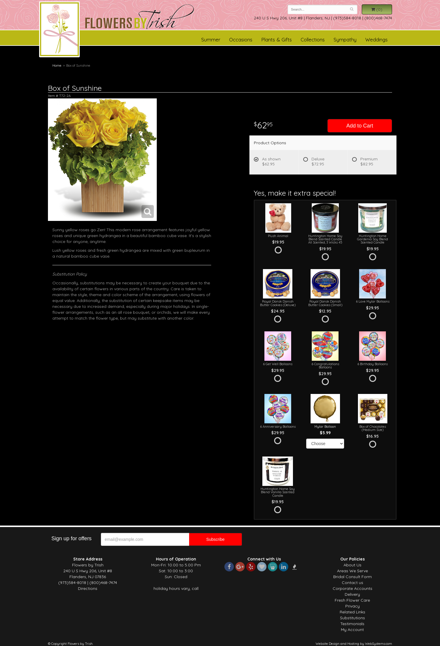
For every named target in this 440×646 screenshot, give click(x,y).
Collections (313, 39)
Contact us (352, 582)
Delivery (352, 594)
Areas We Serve (352, 570)
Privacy (352, 606)
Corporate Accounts (352, 588)
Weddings (376, 39)
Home (56, 65)
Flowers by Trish (59, 30)
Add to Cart (359, 126)
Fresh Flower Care (352, 600)
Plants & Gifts (276, 39)
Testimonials (352, 623)
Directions (87, 588)
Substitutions (352, 617)
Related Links (352, 612)
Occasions (240, 39)
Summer (210, 39)
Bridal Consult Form (352, 576)
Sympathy (345, 39)
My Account (352, 629)
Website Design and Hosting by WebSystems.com (354, 644)
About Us (352, 565)
